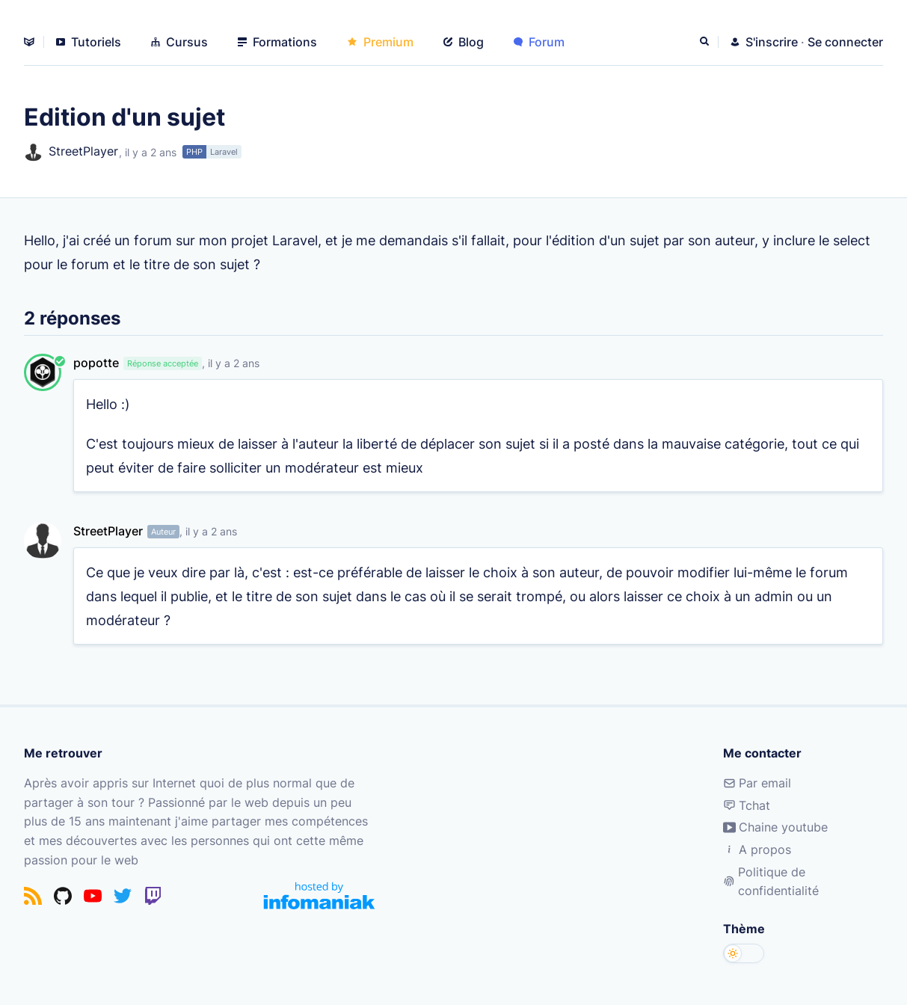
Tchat (746, 805)
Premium (380, 42)
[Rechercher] (706, 42)
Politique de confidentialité (771, 882)
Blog (463, 42)
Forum (539, 42)
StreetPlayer (71, 152)
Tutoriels (88, 42)
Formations (277, 42)
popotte (96, 362)
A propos (757, 849)
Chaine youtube (775, 827)
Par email (757, 783)
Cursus (179, 42)
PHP (194, 152)
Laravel (224, 152)
